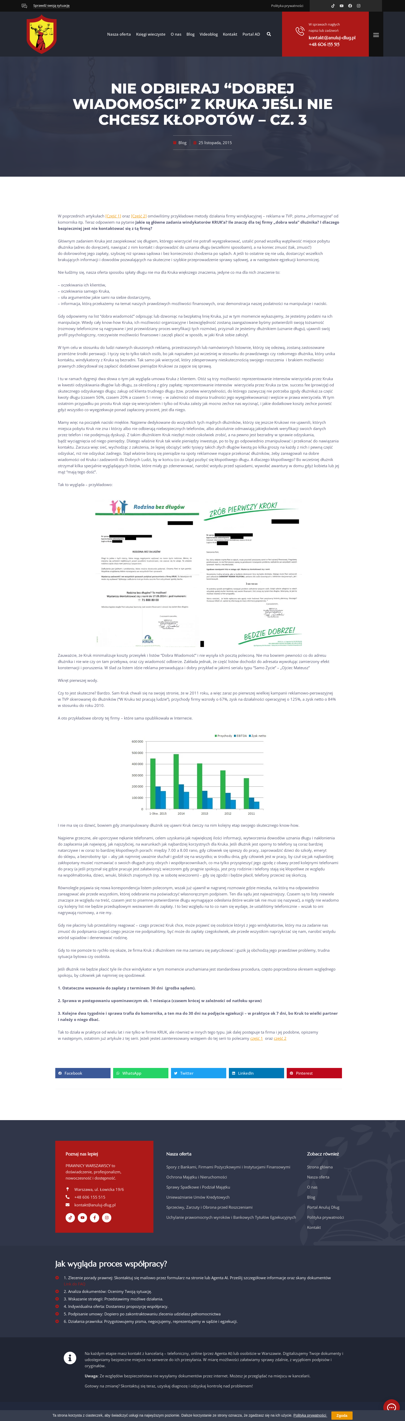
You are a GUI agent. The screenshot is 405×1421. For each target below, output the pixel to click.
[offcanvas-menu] (376, 35)
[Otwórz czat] (391, 1407)
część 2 (280, 1038)
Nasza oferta (119, 34)
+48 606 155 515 (324, 44)
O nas (176, 34)
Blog (190, 34)
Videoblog (209, 34)
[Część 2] (139, 215)
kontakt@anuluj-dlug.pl (332, 38)
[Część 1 (112, 215)
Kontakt (230, 34)
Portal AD (251, 34)
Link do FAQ (74, 1283)
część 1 (256, 1038)
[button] (269, 34)
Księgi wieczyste (151, 34)
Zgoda (342, 1416)
